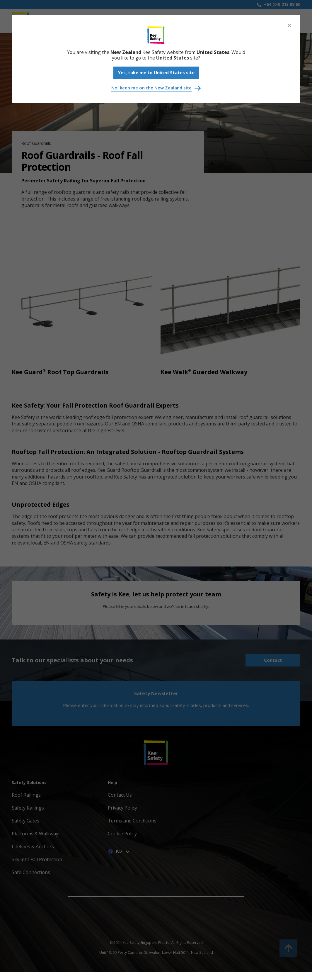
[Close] (289, 25)
